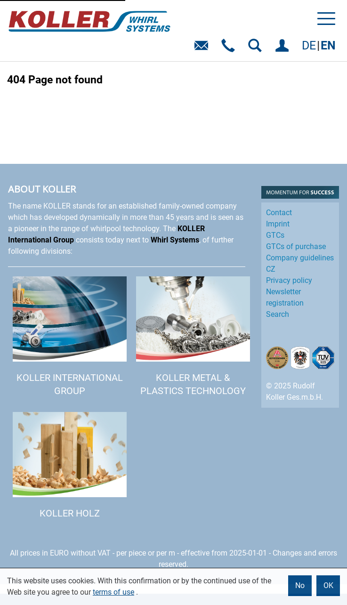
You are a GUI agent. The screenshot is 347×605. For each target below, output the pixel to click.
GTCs (275, 235)
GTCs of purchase (296, 246)
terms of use (113, 592)
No (300, 585)
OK (328, 585)
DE (309, 45)
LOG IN (283, 48)
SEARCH (256, 48)
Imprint (278, 223)
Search (277, 314)
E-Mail (203, 48)
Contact (279, 212)
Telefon (230, 48)
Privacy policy (289, 280)
